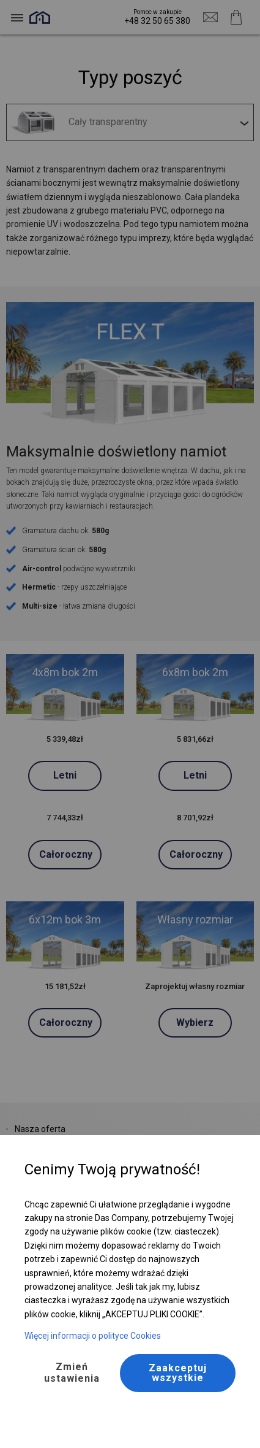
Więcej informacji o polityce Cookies (92, 1336)
